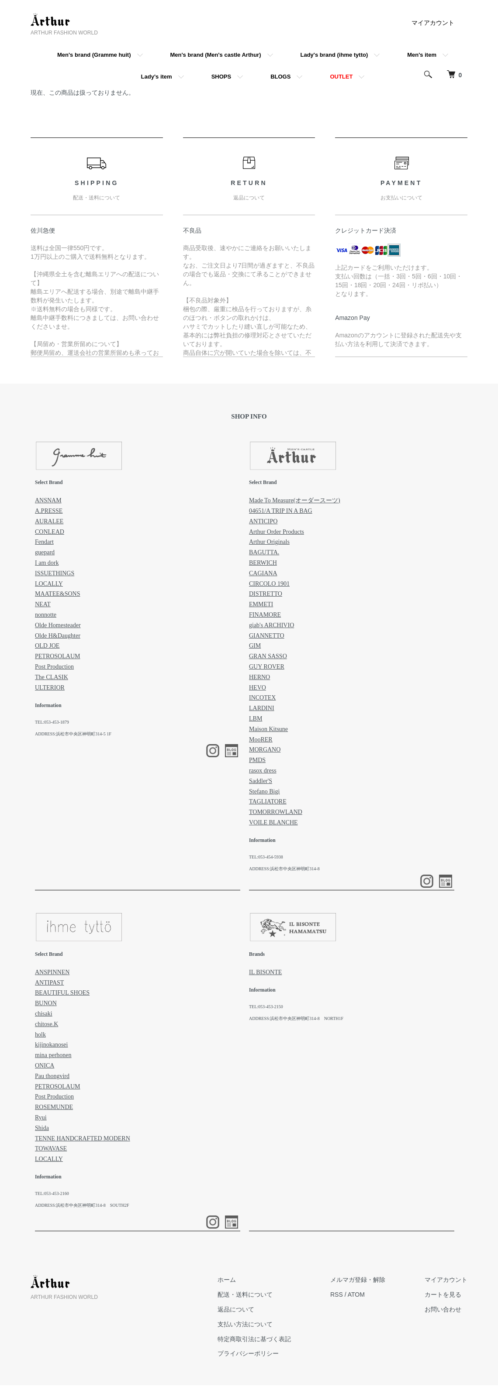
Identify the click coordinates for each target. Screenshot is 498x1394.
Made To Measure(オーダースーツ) (294, 500)
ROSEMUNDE (54, 1107)
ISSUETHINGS (54, 573)
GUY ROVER (266, 666)
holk (40, 1034)
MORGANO (264, 749)
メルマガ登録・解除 (357, 1279)
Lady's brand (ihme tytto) (334, 55)
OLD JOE (47, 645)
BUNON (46, 1003)
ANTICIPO (263, 521)
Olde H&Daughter (57, 635)
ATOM (356, 1294)
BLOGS (280, 76)
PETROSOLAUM (57, 656)
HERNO (259, 677)
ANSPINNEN (52, 972)
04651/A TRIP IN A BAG (280, 511)
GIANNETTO (266, 635)
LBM (255, 718)
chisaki (43, 1013)
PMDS (257, 760)
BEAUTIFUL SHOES (62, 992)
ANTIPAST (49, 982)
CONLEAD (49, 532)
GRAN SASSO (268, 656)
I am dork (47, 563)
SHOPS (221, 76)
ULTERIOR (50, 687)
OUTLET (341, 76)
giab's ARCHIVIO (271, 625)
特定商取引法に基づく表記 (254, 1339)
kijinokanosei (51, 1044)
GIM (255, 645)
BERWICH (263, 563)
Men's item (421, 55)
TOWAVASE (51, 1148)
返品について (236, 1309)
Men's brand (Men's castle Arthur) (215, 55)
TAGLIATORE (268, 801)
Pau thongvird (52, 1076)
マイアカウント (433, 22)
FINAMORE (265, 614)
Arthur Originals (269, 542)
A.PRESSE (48, 511)
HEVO (257, 687)
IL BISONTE (265, 972)
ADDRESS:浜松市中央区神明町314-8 (284, 868)
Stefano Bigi (264, 791)
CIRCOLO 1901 (269, 583)
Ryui (41, 1117)
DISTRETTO (265, 594)
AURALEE (49, 521)
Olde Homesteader (58, 625)
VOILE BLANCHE (273, 822)
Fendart (44, 542)
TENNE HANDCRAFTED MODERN (82, 1138)
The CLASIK (51, 677)
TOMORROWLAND (275, 812)
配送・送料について (245, 1294)
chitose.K (46, 1024)
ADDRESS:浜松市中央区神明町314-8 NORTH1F (296, 1018)
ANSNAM (48, 500)
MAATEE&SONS (57, 594)
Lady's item (156, 76)
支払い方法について (245, 1324)
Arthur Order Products (276, 532)
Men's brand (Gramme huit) (94, 55)
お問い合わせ (443, 1309)
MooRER (261, 739)
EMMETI (261, 604)
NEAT (43, 604)
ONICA (44, 1065)
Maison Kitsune (268, 729)
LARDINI (261, 708)
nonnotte (45, 614)
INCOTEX (262, 697)
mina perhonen (53, 1055)
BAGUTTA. (264, 552)
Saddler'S (260, 781)
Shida (42, 1128)
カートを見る (443, 1294)
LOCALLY (49, 583)
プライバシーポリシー (248, 1353)
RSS (336, 1294)
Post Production (54, 666)
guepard (45, 552)
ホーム (227, 1279)
